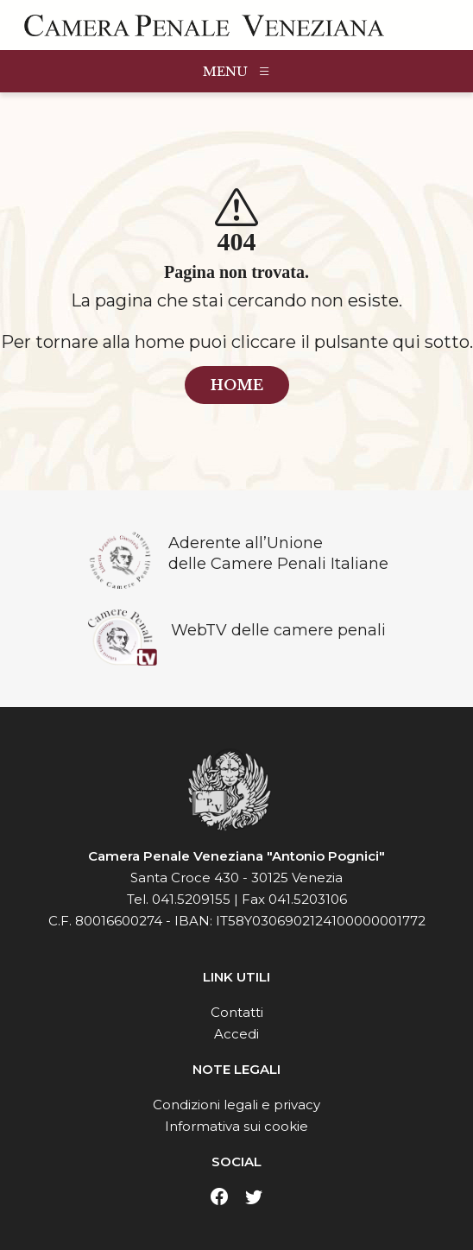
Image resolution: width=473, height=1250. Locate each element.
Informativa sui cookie (236, 1126)
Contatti (237, 1012)
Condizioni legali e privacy (236, 1104)
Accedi (236, 1034)
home (237, 385)
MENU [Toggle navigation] (237, 71)
